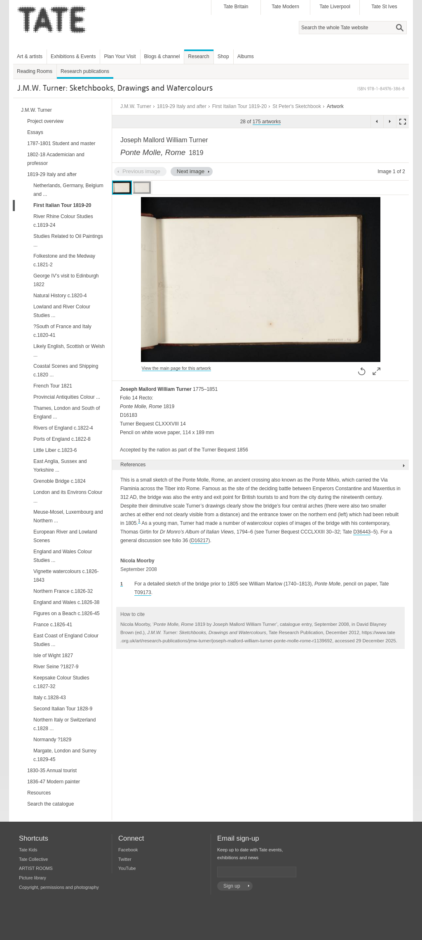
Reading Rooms (34, 71)
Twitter (124, 859)
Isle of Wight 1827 (53, 655)
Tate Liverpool (334, 6)
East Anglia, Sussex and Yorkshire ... (60, 465)
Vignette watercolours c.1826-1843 (66, 576)
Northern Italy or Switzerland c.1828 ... (64, 724)
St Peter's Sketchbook (296, 106)
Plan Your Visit (120, 56)
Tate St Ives (384, 6)
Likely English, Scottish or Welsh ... (69, 350)
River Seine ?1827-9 (55, 667)
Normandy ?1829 (52, 740)
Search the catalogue (50, 804)
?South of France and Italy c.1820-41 (62, 331)
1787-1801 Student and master (61, 143)
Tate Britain (235, 6)
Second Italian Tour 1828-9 (62, 709)
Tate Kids (28, 849)
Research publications (85, 71)
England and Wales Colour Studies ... (62, 556)
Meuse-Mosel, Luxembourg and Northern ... (68, 516)
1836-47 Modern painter (53, 782)
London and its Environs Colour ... (67, 496)
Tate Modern (285, 6)
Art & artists (29, 56)
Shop (223, 56)
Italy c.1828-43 (49, 697)
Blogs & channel (162, 56)
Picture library (32, 877)
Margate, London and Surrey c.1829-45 (64, 755)
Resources (39, 793)
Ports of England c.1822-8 (62, 439)
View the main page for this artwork (176, 368)
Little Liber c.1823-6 (55, 450)
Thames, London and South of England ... (66, 412)
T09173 (142, 592)
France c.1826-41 (52, 624)
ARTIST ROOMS (36, 868)
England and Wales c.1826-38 (66, 602)
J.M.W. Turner (135, 106)
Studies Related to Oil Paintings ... (68, 240)
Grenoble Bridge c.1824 (59, 481)
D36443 (361, 532)
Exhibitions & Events (73, 56)
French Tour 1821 (52, 386)
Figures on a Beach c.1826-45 (66, 613)
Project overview (45, 121)
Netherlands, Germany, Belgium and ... (68, 190)
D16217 (199, 540)
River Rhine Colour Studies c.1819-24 (63, 221)
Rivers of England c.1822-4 (63, 428)
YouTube (127, 868)
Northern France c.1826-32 (63, 591)
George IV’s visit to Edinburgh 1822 (66, 280)
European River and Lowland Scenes (65, 536)
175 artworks (267, 122)
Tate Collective (33, 859)
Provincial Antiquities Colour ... (66, 397)
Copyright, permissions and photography (59, 887)
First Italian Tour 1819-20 (239, 106)
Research (198, 56)
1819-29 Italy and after (181, 106)
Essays (35, 132)
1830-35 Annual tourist (52, 770)
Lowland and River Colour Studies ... (61, 311)
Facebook (128, 849)
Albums (245, 56)
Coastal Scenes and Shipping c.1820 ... (65, 370)
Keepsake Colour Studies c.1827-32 (61, 682)
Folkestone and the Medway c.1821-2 (64, 260)
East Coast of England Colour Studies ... (65, 640)
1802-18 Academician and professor (55, 159)
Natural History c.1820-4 (60, 295)
